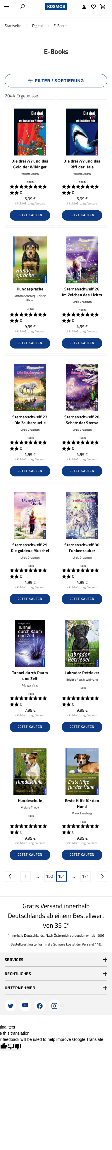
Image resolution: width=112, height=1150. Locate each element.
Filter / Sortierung (56, 80)
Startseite (13, 25)
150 (49, 876)
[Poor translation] (14, 1047)
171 (85, 876)
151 (61, 876)
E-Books (60, 25)
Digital (37, 25)
